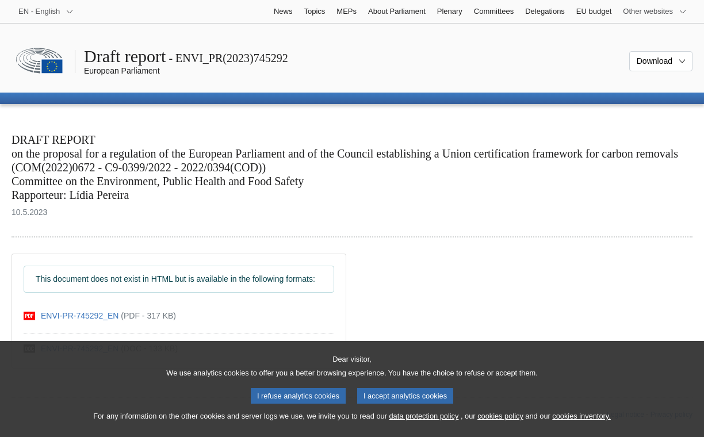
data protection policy (423, 427)
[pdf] (100, 316)
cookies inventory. (581, 427)
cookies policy (500, 427)
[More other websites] (654, 11)
